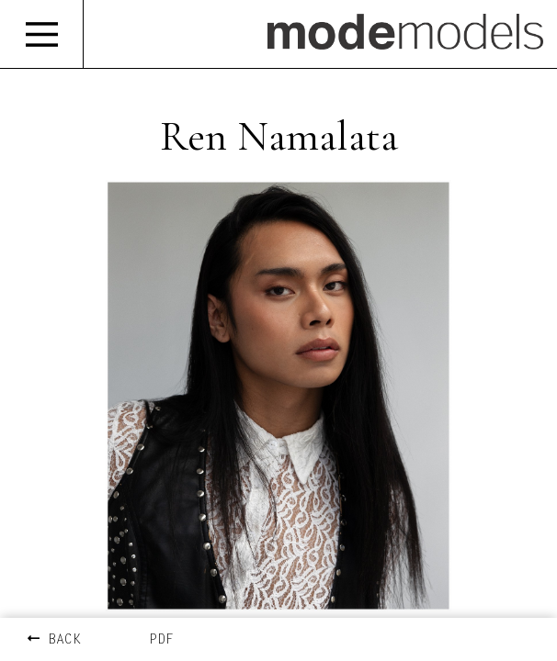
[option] (278, 395)
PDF (161, 640)
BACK (54, 640)
